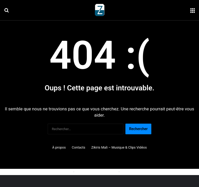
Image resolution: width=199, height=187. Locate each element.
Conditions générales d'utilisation (147, 172)
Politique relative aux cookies (48, 172)
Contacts (78, 147)
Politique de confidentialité (96, 172)
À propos (59, 147)
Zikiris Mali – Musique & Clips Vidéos (119, 147)
